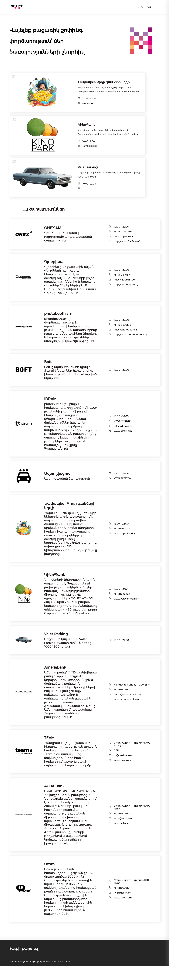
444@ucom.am (122, 892)
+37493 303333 (122, 324)
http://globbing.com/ (126, 284)
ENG (140, 7)
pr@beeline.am (123, 755)
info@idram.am (123, 426)
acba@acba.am (123, 818)
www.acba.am (122, 823)
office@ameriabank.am (127, 694)
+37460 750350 (123, 231)
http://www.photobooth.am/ (130, 334)
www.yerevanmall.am (126, 598)
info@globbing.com (125, 279)
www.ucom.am (123, 897)
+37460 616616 (122, 274)
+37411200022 (89, 103)
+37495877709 (122, 478)
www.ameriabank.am (126, 699)
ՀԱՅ (148, 7)
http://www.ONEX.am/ (127, 241)
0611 (116, 750)
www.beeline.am (123, 760)
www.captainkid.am (125, 533)
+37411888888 (89, 146)
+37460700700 (122, 421)
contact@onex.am (124, 236)
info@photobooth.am (126, 329)
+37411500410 (121, 689)
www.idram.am (123, 431)
